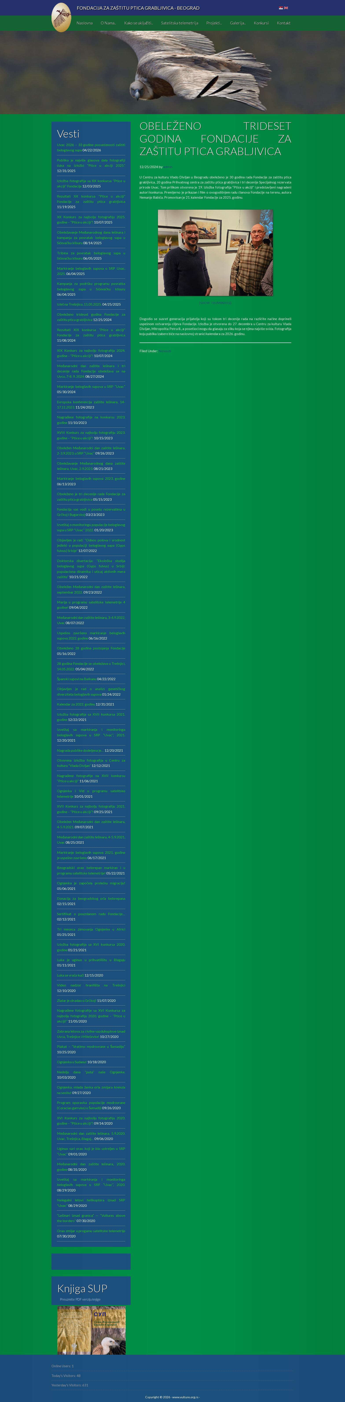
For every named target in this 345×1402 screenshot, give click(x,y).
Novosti (165, 351)
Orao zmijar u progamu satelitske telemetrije (91, 1231)
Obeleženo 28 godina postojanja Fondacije (91, 648)
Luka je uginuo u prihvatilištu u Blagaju (91, 960)
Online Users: (61, 1366)
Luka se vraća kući (70, 975)
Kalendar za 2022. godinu (76, 704)
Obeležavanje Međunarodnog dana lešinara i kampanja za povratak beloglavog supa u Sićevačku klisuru (91, 237)
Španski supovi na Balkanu (76, 679)
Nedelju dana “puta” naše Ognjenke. (91, 1072)
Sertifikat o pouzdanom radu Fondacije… (91, 914)
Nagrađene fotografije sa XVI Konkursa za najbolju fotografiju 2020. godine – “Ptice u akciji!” (91, 1015)
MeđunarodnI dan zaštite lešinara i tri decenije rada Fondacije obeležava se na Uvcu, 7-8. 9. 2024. (91, 371)
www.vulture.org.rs (185, 1397)
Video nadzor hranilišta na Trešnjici (91, 985)
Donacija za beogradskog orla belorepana (91, 898)
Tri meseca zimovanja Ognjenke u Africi (91, 929)
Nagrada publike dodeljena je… (80, 750)
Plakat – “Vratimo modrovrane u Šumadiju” (91, 1046)
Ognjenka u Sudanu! (72, 1062)
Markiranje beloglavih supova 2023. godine (91, 478)
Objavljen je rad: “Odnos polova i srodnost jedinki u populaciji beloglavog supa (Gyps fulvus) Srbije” (91, 545)
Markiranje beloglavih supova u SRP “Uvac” (91, 386)
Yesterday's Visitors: (66, 1385)
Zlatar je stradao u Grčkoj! (76, 1000)
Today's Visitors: (64, 1376)
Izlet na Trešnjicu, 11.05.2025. (79, 304)
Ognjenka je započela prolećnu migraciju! (91, 883)
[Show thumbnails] (215, 303)
